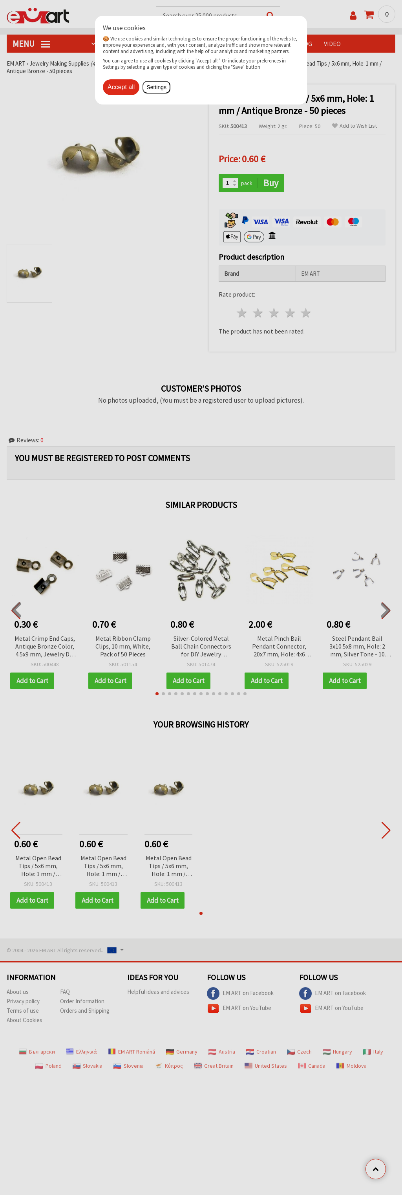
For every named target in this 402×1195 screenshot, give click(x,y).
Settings (156, 87)
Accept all (121, 87)
